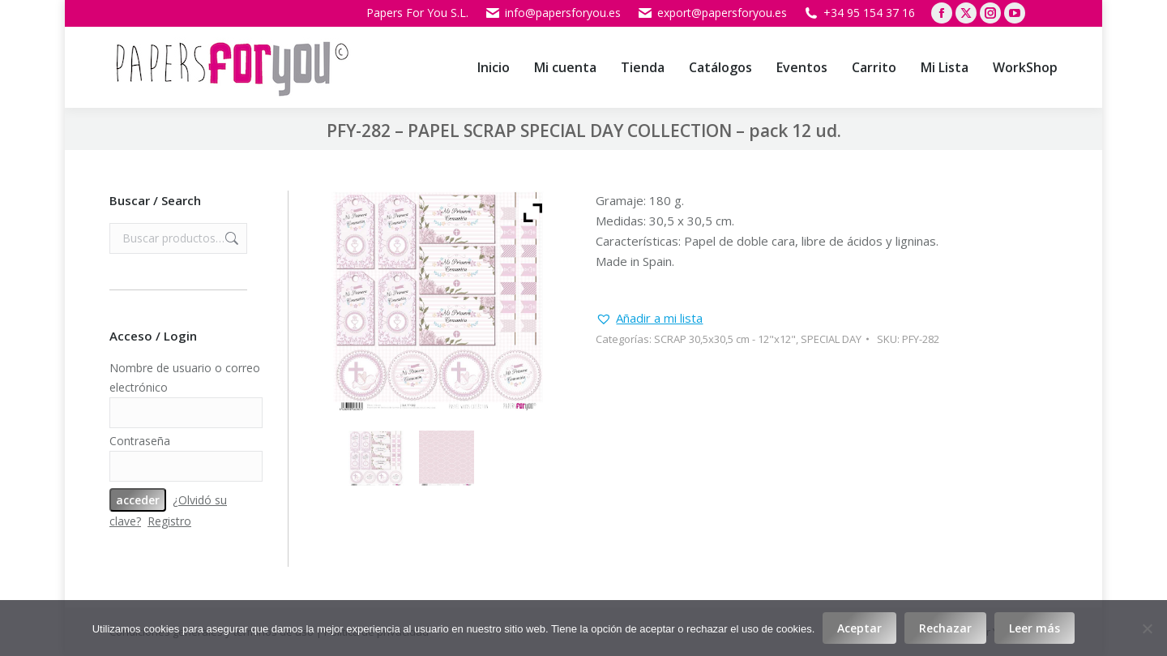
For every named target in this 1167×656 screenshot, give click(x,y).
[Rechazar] (1147, 628)
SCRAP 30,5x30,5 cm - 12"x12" (725, 339)
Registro (169, 521)
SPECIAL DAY (831, 339)
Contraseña (139, 440)
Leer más (1034, 628)
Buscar (230, 238)
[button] (649, 318)
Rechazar (945, 628)
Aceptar (859, 628)
